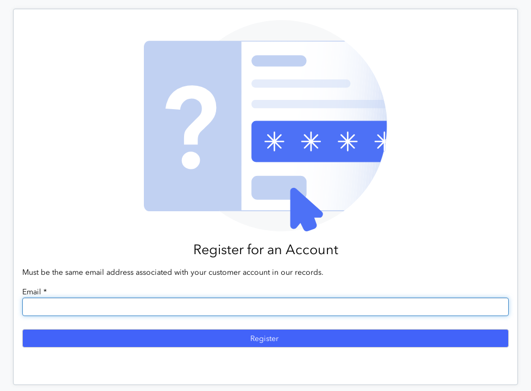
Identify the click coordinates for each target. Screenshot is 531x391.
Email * (34, 292)
